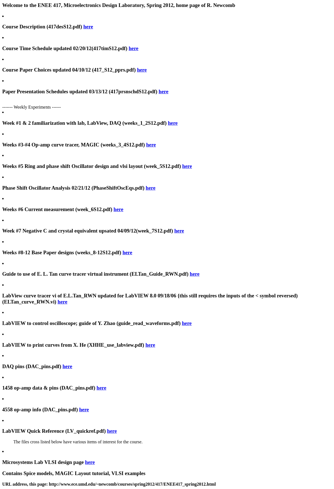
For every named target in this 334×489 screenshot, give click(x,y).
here (88, 27)
